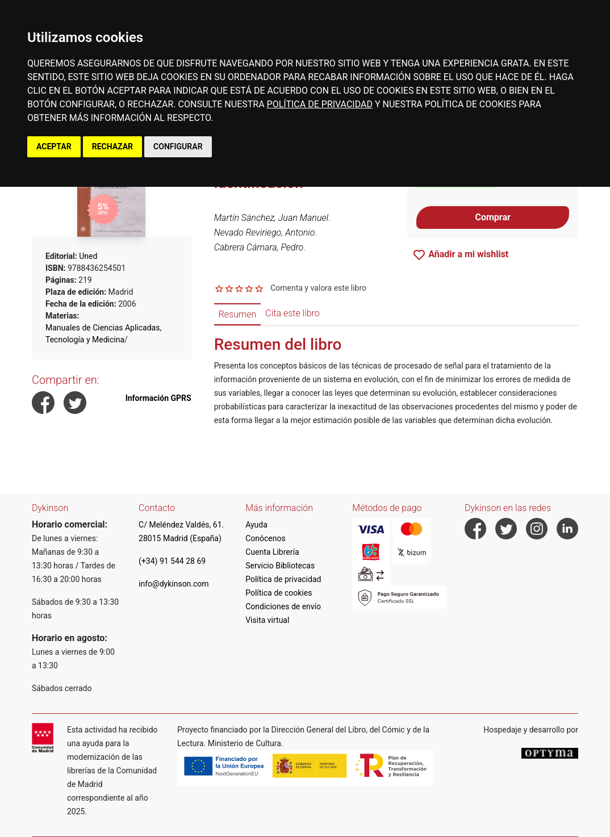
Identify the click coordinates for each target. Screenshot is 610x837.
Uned (88, 256)
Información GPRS (158, 398)
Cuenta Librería (272, 551)
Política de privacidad (283, 579)
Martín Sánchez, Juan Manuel (271, 217)
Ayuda (256, 524)
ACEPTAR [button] (54, 146)
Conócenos (265, 538)
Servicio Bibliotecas (280, 565)
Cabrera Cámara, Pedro (259, 247)
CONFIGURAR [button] (178, 146)
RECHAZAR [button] (112, 146)
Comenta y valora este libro (318, 287)
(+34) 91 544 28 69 (172, 561)
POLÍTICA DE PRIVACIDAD (320, 104)
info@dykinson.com (174, 583)
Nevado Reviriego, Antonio (264, 232)
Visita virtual (267, 620)
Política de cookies (278, 592)
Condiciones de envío (283, 606)
